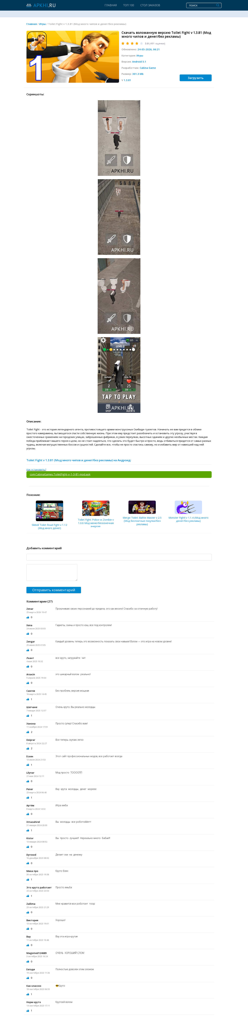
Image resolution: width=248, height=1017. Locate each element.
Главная (111, 5)
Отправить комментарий (53, 590)
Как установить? (36, 469)
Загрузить (196, 78)
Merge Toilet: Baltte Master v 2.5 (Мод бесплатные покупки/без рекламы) (142, 521)
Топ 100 (128, 5)
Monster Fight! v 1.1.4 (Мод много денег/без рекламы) (188, 519)
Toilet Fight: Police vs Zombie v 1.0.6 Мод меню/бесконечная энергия (96, 523)
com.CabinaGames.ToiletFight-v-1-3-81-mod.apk (60, 474)
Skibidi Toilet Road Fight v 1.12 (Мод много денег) (49, 526)
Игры (140, 55)
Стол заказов (150, 5)
